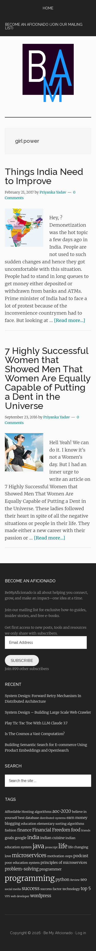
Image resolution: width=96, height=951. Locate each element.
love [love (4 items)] (8, 856)
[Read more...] (69, 320)
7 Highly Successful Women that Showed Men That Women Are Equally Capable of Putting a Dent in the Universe (48, 378)
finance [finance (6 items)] (24, 829)
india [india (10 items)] (33, 837)
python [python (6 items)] (62, 879)
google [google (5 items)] (20, 838)
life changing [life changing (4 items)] (78, 847)
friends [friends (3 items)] (85, 830)
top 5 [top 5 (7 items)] (86, 888)
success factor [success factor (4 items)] (51, 889)
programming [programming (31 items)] (30, 878)
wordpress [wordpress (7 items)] (40, 895)
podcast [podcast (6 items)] (81, 855)
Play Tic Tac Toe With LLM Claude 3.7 (36, 723)
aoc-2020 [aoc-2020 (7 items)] (61, 811)
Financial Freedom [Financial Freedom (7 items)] (51, 830)
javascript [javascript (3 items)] (51, 847)
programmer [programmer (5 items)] (50, 869)
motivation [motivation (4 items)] (56, 856)
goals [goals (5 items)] (9, 838)
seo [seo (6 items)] (83, 879)
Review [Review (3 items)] (74, 880)
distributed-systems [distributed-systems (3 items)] (53, 818)
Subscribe (22, 660)
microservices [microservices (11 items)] (29, 855)
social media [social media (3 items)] (13, 889)
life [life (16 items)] (62, 846)
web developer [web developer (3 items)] (20, 896)
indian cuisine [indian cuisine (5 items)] (52, 838)
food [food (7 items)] (75, 830)
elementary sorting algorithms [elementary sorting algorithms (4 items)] (60, 823)
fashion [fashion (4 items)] (10, 830)
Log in (81, 933)
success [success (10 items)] (30, 888)
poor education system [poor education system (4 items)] (22, 862)
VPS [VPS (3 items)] (7, 896)
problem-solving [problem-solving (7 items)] (22, 869)
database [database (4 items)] (32, 818)
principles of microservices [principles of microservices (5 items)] (64, 862)
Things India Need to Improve (44, 176)
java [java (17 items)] (38, 846)
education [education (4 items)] (28, 823)
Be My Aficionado (58, 933)
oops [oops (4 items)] (68, 856)
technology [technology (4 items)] (71, 889)
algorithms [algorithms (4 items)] (43, 811)
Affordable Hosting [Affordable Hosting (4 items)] (19, 811)
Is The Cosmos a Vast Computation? (35, 733)
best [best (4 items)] (21, 818)
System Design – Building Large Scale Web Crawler (48, 712)
